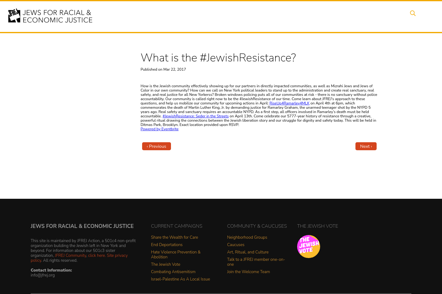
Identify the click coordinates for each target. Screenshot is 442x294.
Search (411, 16)
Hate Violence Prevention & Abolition (175, 255)
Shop (388, 16)
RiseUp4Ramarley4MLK (289, 103)
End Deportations (167, 245)
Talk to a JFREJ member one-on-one (256, 262)
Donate (365, 16)
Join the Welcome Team (248, 272)
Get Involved (333, 16)
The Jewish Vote (165, 264)
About (190, 16)
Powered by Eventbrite (160, 129)
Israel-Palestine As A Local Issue (180, 279)
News (303, 16)
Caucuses (235, 245)
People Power (271, 16)
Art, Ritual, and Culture (248, 252)
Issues (239, 16)
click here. (97, 255)
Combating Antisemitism (173, 272)
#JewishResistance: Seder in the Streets (196, 116)
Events (214, 16)
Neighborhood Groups (247, 237)
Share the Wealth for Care (174, 237)
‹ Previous (156, 146)
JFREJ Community (70, 255)
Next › (366, 146)
